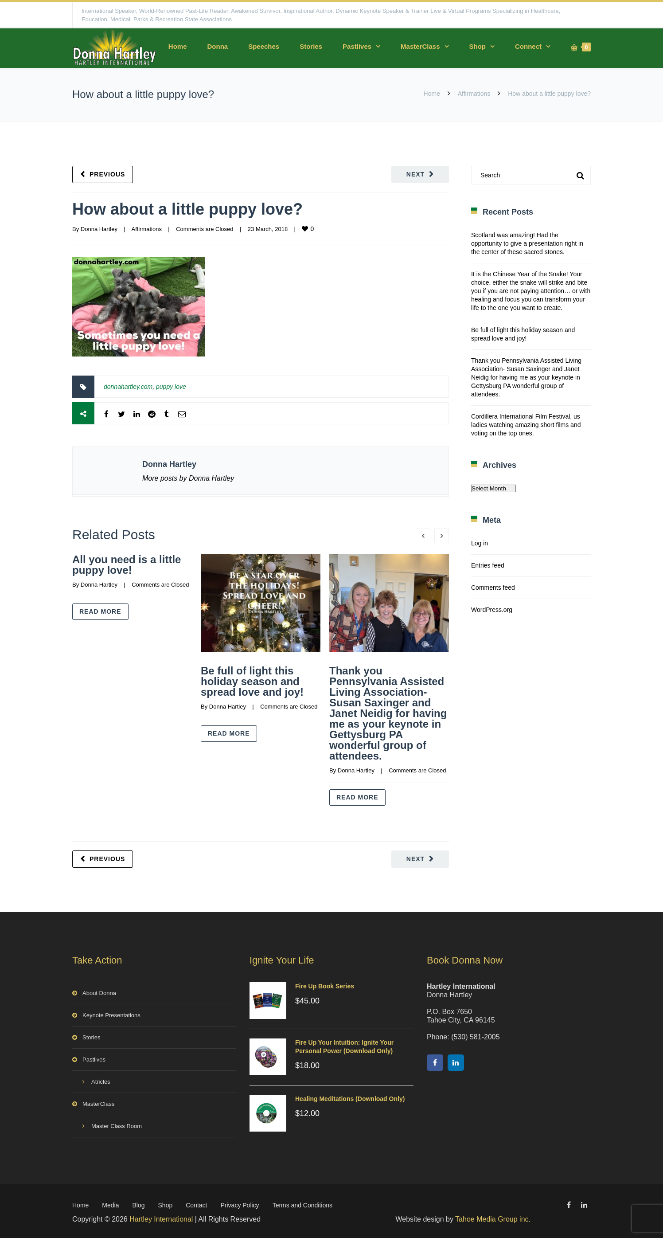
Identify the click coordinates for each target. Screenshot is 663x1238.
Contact (196, 1203)
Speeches (263, 46)
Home (177, 46)
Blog (139, 1203)
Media (110, 1203)
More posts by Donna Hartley (188, 478)
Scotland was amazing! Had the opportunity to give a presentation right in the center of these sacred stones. (527, 243)
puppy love (171, 386)
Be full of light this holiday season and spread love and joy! (252, 681)
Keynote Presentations (111, 1013)
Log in (479, 543)
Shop (477, 46)
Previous (107, 174)
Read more (100, 611)
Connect (528, 46)
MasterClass (420, 46)
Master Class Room (116, 1124)
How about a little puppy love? (187, 209)
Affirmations (474, 93)
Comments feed (493, 587)
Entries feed (487, 565)
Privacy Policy (239, 1203)
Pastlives (357, 46)
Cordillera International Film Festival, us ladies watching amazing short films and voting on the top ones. (526, 425)
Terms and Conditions (302, 1203)
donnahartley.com (128, 386)
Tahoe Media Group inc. (492, 1217)
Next (415, 174)
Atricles (100, 1080)
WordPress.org (491, 609)
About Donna (99, 991)
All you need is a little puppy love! (126, 564)
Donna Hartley (99, 229)
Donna (217, 46)
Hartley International (161, 1217)
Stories (311, 46)
